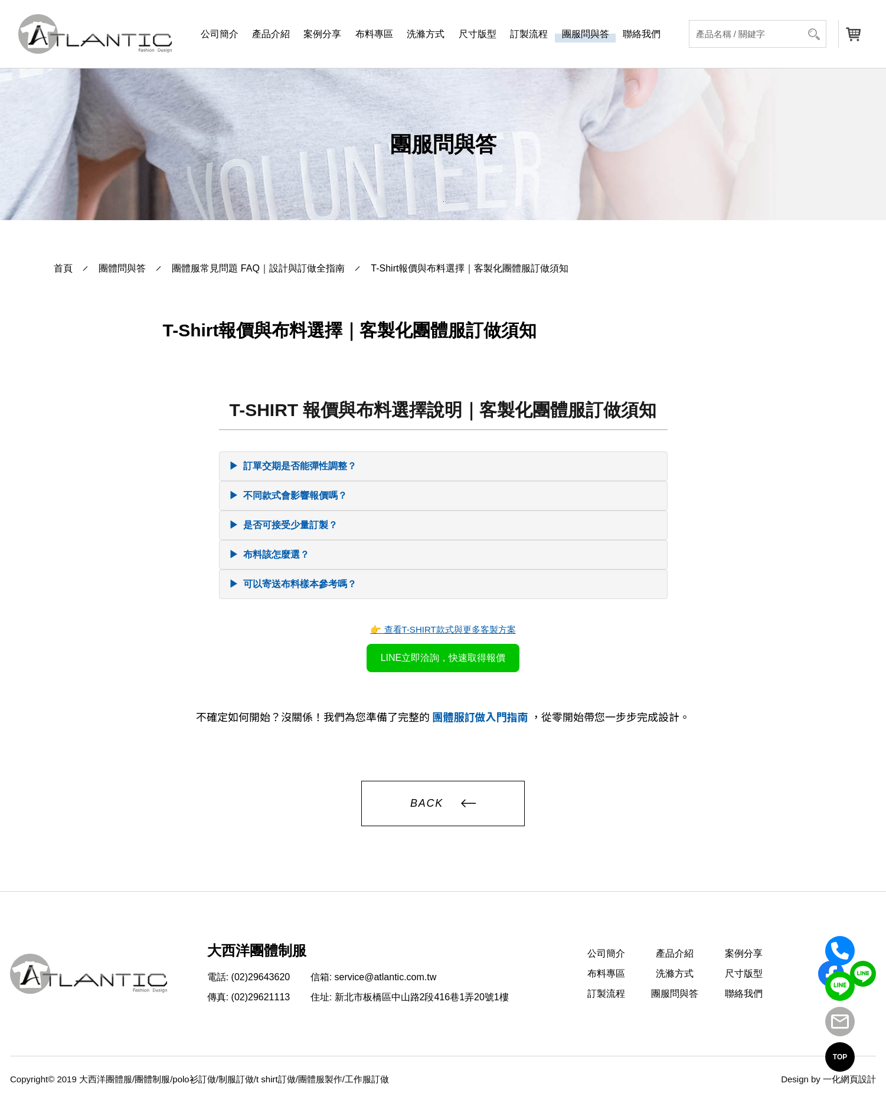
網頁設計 (858, 1079)
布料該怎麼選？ (269, 555)
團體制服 (152, 1079)
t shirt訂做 (276, 1079)
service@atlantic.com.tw (386, 977)
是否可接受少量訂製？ (283, 525)
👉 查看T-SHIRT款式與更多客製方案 (442, 629)
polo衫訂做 (193, 1079)
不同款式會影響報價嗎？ (288, 496)
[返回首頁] (95, 34)
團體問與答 (122, 268)
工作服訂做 (367, 1079)
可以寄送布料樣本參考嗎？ (293, 584)
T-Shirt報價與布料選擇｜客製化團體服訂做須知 (469, 268)
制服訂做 (236, 1079)
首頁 (63, 268)
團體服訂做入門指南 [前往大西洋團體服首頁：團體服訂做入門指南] (481, 717)
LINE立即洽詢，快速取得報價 (443, 658)
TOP (840, 1057)
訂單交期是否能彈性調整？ (293, 466)
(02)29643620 (260, 977)
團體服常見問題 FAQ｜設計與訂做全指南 (258, 268)
